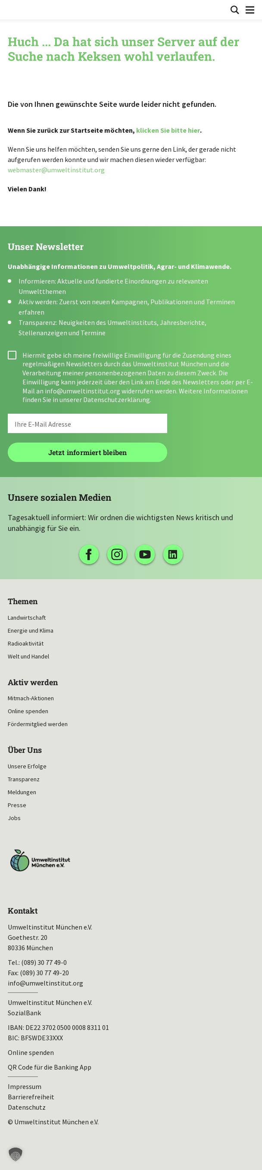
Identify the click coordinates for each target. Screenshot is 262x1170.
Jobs (14, 818)
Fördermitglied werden (38, 724)
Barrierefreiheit (31, 1096)
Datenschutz (27, 1107)
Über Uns (25, 750)
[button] (15, 1154)
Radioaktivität (26, 643)
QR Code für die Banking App (49, 1067)
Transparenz (24, 779)
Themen (22, 601)
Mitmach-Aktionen (31, 698)
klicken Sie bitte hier (168, 130)
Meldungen (22, 792)
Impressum (24, 1086)
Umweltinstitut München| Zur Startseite (13, 9)
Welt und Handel (28, 656)
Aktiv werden (33, 682)
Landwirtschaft (27, 618)
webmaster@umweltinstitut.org (56, 169)
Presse (17, 805)
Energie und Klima (30, 630)
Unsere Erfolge (27, 766)
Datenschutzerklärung (116, 399)
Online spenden (28, 711)
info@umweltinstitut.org (82, 391)
